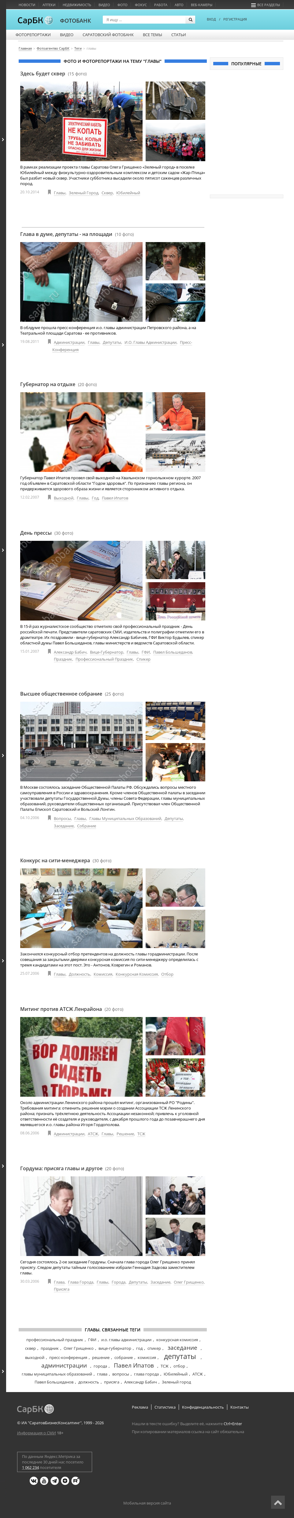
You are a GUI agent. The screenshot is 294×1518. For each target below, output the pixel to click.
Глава (59, 1282)
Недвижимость (77, 4)
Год (95, 498)
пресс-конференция (68, 1357)
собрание (123, 1357)
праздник (50, 1348)
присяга (111, 1382)
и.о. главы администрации (126, 1339)
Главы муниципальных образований (125, 818)
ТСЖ (141, 1134)
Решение (125, 1134)
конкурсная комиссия (177, 1339)
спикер (154, 1348)
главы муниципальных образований (57, 1374)
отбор (179, 1366)
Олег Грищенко (189, 1282)
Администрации (69, 342)
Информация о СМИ (36, 1433)
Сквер (107, 192)
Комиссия (103, 974)
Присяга (61, 1289)
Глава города (80, 1282)
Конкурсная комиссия (137, 974)
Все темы (152, 34)
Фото (122, 4)
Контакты (239, 1407)
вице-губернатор (115, 1348)
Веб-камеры (201, 4)
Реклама (140, 1407)
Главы (59, 192)
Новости (27, 4)
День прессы (46, 532)
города (100, 1366)
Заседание (64, 826)
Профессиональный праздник (104, 659)
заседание (182, 1348)
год (139, 1348)
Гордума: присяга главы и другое (72, 1168)
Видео (104, 4)
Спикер (143, 659)
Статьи (178, 34)
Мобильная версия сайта (147, 1503)
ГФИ (146, 652)
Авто (179, 4)
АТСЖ (93, 1134)
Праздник (63, 659)
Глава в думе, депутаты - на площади (77, 234)
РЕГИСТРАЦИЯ (235, 19)
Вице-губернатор (106, 652)
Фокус (141, 4)
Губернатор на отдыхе (58, 384)
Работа (160, 4)
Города (118, 1282)
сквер (30, 1348)
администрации (64, 1365)
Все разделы (265, 4)
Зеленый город (83, 192)
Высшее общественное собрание (72, 693)
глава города (146, 1374)
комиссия (147, 1357)
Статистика (165, 1407)
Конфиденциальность (203, 1407)
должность (88, 1382)
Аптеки (49, 4)
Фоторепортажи (33, 34)
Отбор (167, 974)
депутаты (180, 1356)
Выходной (63, 498)
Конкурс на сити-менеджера (65, 860)
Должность (79, 974)
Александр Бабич (70, 652)
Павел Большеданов (172, 652)
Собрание (86, 826)
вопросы (120, 1374)
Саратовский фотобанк (108, 34)
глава (102, 1374)
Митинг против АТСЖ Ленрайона (71, 1009)
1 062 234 (30, 1467)
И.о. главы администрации (151, 342)
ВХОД (211, 19)
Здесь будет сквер (53, 73)
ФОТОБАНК (75, 20)
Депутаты (112, 342)
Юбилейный (128, 192)
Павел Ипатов (115, 498)
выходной (34, 1357)
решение (101, 1357)
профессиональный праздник (54, 1339)
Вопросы (62, 818)
